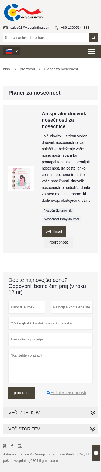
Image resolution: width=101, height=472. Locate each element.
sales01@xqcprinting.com (30, 27)
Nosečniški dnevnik (58, 210)
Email (54, 231)
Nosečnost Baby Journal (61, 219)
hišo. (7, 69)
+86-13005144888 (75, 27)
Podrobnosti (58, 242)
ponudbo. (21, 393)
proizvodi (27, 69)
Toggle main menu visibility (91, 49)
